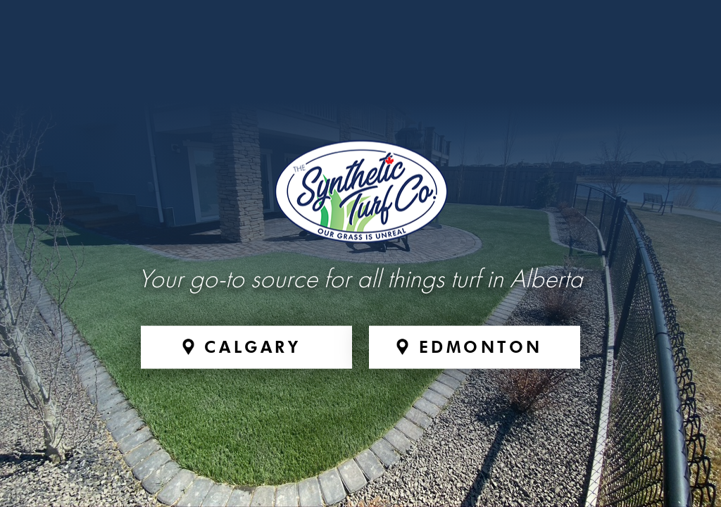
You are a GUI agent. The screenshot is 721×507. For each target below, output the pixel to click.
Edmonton (481, 346)
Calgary (252, 346)
